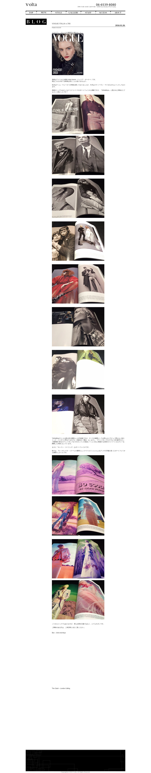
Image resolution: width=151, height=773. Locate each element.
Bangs (36, 34)
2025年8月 (38, 106)
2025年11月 (38, 100)
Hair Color (35, 39)
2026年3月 (38, 93)
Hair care (36, 78)
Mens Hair (35, 45)
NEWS (38, 62)
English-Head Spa (34, 54)
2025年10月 (38, 102)
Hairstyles (36, 55)
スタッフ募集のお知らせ (34, 71)
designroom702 (37, 115)
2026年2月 (38, 95)
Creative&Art (34, 52)
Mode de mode (35, 59)
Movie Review (34, 61)
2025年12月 (38, 99)
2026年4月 (38, 92)
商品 (37, 75)
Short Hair (35, 50)
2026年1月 (38, 97)
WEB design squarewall (34, 117)
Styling (37, 84)
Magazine (35, 57)
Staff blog (34, 64)
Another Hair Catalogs (35, 30)
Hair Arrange (34, 38)
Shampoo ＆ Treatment (34, 80)
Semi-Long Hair (33, 48)
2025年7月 (38, 108)
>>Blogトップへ (37, 124)
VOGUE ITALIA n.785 (61, 24)
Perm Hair (35, 46)
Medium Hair (34, 43)
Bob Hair (36, 36)
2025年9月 (38, 104)
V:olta (37, 68)
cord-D (40, 119)
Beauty (38, 77)
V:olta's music (32, 70)
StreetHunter (34, 66)
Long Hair (35, 41)
